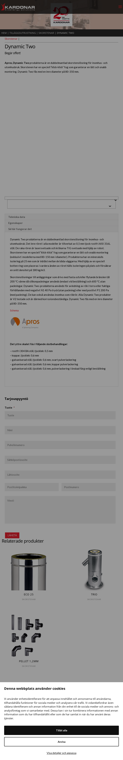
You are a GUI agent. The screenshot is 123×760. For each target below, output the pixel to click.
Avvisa (61, 741)
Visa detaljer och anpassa (61, 752)
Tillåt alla (61, 730)
